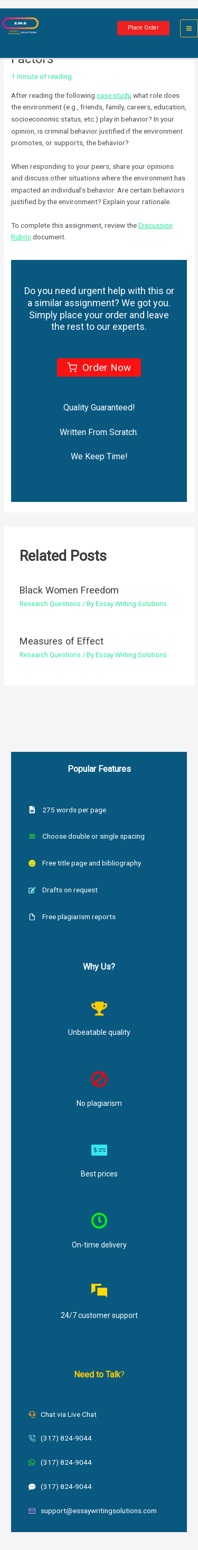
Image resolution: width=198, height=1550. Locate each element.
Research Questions (50, 604)
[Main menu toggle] (189, 28)
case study (113, 95)
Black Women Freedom (69, 590)
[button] (143, 28)
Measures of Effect (61, 641)
